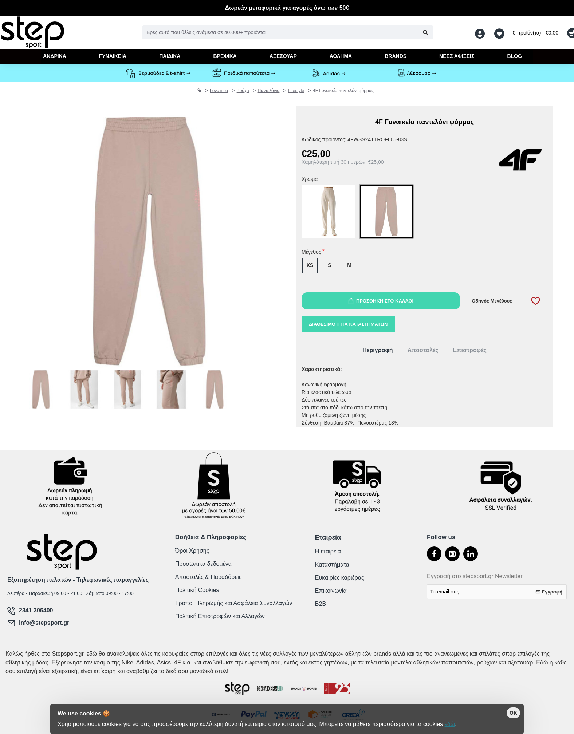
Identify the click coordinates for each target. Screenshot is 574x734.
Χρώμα (310, 179)
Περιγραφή (377, 350)
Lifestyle (296, 90)
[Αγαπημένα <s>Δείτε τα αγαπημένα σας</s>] (500, 32)
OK (513, 713)
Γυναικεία (219, 90)
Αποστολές (423, 350)
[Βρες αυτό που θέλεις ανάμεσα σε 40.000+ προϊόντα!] (425, 32)
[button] (381, 300)
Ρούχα (243, 90)
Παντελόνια (269, 90)
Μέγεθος (311, 252)
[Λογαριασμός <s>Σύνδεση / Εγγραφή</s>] (482, 32)
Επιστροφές (470, 350)
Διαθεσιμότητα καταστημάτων (348, 324)
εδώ (450, 724)
